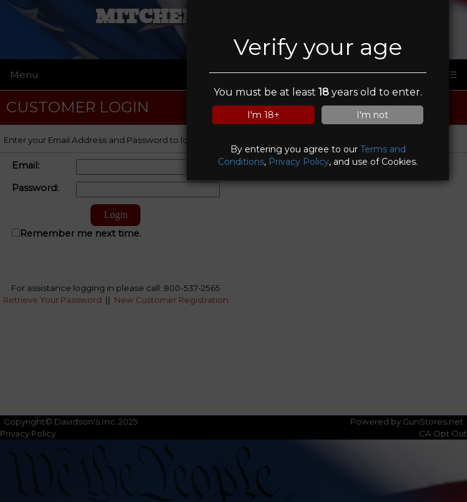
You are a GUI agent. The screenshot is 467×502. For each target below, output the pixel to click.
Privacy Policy (298, 161)
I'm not (372, 115)
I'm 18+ (263, 115)
